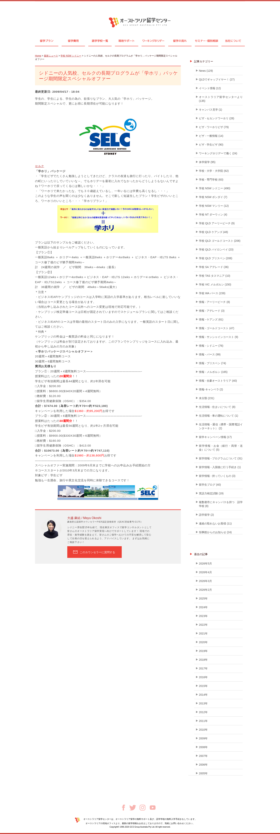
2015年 (203, 685)
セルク (39, 166)
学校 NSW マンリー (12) (214, 205)
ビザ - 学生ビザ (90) (211, 144)
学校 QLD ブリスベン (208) (215, 258)
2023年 (203, 616)
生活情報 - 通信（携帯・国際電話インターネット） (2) (221, 426)
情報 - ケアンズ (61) (211, 319)
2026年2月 (205, 589)
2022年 (203, 624)
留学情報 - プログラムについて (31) (220, 458)
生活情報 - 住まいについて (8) (217, 406)
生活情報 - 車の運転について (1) (218, 415)
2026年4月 (205, 572)
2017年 (203, 668)
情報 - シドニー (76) (211, 345)
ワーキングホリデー (153, 41)
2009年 (203, 738)
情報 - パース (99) (209, 354)
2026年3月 (205, 581)
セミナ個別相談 (206, 41)
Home (38, 55)
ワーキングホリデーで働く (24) (218, 153)
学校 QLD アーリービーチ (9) (217, 223)
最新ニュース (51, 55)
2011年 (203, 720)
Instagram (142, 807)
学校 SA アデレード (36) (213, 267)
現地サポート (126, 41)
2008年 (203, 747)
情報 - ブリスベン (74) (212, 363)
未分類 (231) (206, 398)
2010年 (203, 729)
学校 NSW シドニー (70, 55)
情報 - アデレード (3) (211, 310)
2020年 (203, 642)
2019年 (203, 651)
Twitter (132, 807)
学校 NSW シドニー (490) (214, 188)
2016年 (203, 677)
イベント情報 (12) (210, 88)
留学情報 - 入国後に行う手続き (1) (220, 467)
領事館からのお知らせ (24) (215, 532)
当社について (233, 41)
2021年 (203, 633)
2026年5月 (205, 563)
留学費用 (73, 41)
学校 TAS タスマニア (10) (214, 275)
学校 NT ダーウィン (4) (213, 214)
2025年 (203, 598)
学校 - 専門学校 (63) (211, 179)
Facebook (123, 807)
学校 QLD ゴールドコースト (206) (219, 240)
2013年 (203, 703)
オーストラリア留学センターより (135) (221, 98)
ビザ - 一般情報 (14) (211, 135)
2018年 (203, 659)
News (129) (206, 70)
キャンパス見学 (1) (210, 109)
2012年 (203, 712)
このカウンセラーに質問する (97, 552)
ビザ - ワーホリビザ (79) (214, 127)
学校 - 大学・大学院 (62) (214, 170)
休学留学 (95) (207, 162)
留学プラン (46, 41)
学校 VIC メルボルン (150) (215, 284)
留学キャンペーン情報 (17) (215, 437)
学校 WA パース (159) (212, 293)
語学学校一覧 (100, 41)
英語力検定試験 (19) (211, 493)
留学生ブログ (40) (210, 484)
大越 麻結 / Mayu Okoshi (84, 518)
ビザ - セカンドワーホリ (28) (216, 118)
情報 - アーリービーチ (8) (214, 302)
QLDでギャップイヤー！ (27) (217, 79)
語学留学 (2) (206, 514)
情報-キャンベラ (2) (211, 389)
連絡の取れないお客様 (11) (215, 523)
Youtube (153, 807)
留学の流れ (180, 41)
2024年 (203, 607)
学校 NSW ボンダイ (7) (213, 197)
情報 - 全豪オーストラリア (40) (218, 380)
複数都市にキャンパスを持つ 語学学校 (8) (221, 504)
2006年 (203, 764)
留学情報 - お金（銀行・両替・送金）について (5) (221, 447)
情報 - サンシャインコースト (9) (218, 336)
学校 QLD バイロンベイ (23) (216, 249)
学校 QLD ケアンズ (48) (213, 232)
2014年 (203, 694)
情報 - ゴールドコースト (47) (216, 328)
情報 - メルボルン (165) (213, 371)
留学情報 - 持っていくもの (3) (217, 475)
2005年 (203, 773)
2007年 (203, 755)
